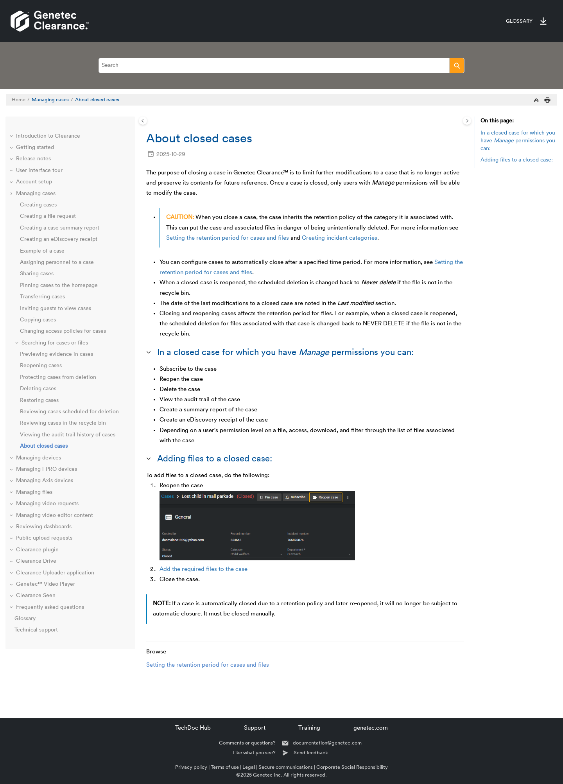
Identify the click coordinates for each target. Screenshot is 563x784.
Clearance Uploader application (55, 573)
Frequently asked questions (50, 607)
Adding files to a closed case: (517, 160)
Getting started (35, 147)
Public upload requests (44, 538)
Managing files (34, 492)
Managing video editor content (54, 515)
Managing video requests (47, 503)
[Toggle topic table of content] (467, 121)
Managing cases (50, 99)
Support (254, 728)
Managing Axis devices (44, 480)
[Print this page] (547, 100)
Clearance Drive (36, 561)
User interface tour (39, 170)
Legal (248, 767)
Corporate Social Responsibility (352, 767)
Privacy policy (191, 767)
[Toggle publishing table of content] (143, 121)
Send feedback (311, 752)
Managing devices (38, 458)
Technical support (36, 630)
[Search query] (281, 65)
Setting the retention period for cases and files (227, 238)
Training (309, 728)
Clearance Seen (36, 595)
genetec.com (370, 728)
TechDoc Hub (193, 728)
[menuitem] (515, 21)
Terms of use (225, 767)
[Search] (456, 65)
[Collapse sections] (536, 100)
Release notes (33, 158)
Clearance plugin (37, 550)
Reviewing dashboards (44, 526)
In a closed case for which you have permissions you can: (518, 140)
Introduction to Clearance (48, 136)
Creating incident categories (339, 238)
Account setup (34, 182)
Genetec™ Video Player (45, 584)
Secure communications (285, 767)
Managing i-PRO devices (46, 469)
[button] (12, 136)
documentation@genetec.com (327, 742)
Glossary (519, 21)
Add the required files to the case (203, 569)
